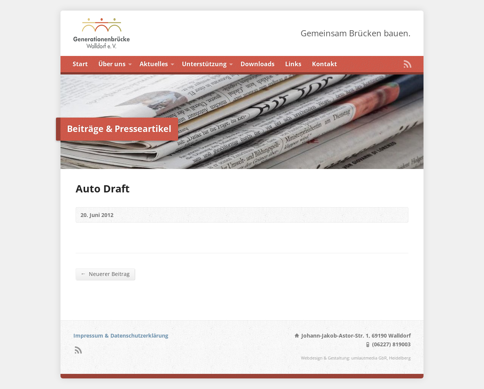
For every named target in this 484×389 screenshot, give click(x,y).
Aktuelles (154, 64)
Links (293, 64)
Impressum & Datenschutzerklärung (120, 335)
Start (80, 64)
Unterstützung (204, 64)
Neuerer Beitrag (105, 273)
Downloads (257, 64)
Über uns (112, 64)
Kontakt (324, 64)
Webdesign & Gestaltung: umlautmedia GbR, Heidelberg (356, 358)
